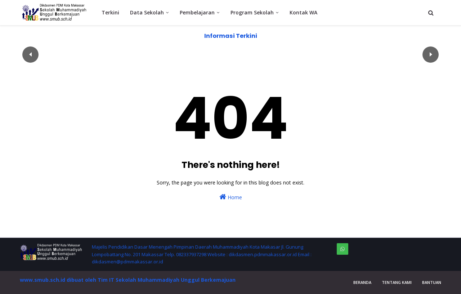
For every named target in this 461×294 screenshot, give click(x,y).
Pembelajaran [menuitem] (197, 12)
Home (230, 197)
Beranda (362, 282)
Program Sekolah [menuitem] (252, 12)
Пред (30, 54)
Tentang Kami (397, 282)
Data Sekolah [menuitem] (147, 12)
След (430, 54)
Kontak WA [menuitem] (303, 12)
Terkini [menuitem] (110, 12)
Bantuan (431, 282)
